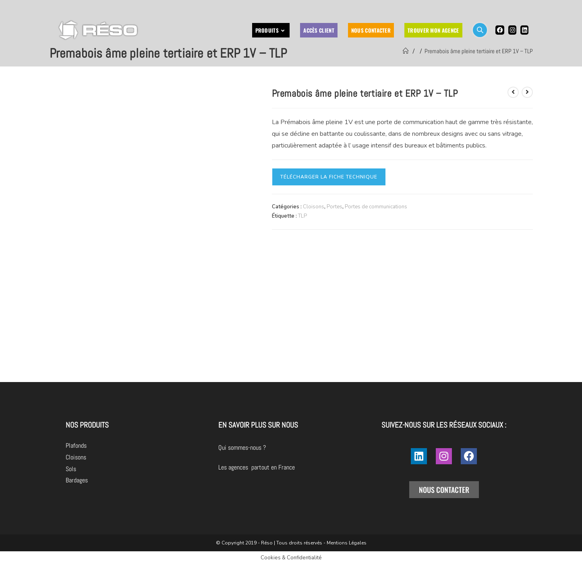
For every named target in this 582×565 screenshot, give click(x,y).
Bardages (77, 480)
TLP (302, 216)
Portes (334, 206)
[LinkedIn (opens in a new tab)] (524, 30)
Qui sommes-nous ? (287, 447)
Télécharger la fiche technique (328, 177)
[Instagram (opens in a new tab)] (512, 30)
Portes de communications (376, 206)
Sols (71, 469)
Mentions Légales (347, 543)
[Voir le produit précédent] (513, 92)
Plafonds (76, 445)
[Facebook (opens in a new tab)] (499, 30)
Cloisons (313, 206)
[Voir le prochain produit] (527, 92)
